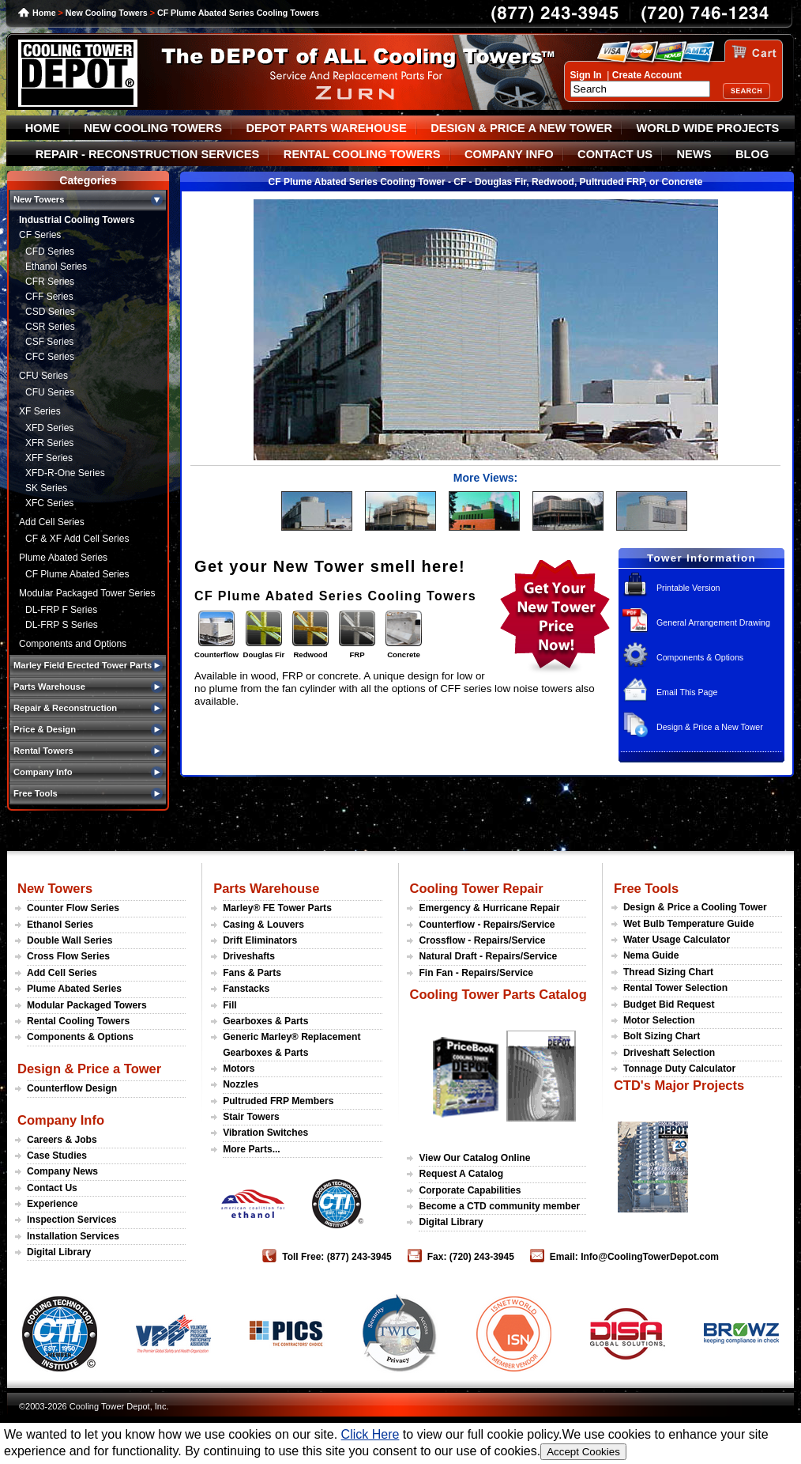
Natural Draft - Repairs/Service (488, 956)
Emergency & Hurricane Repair (489, 908)
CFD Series (49, 251)
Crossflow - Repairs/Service (482, 940)
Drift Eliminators (260, 940)
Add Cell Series (52, 522)
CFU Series (43, 375)
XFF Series (49, 457)
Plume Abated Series (63, 557)
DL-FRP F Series (61, 609)
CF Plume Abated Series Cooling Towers (238, 12)
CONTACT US (614, 154)
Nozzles (240, 1084)
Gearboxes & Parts (265, 1021)
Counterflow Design (72, 1088)
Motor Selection (659, 1020)
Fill (229, 1005)
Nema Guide (651, 955)
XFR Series (49, 442)
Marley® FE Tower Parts (277, 908)
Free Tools (646, 888)
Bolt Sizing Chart (661, 1036)
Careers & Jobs (62, 1139)
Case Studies (57, 1155)
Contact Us (52, 1188)
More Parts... (251, 1149)
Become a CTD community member (499, 1206)
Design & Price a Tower (89, 1068)
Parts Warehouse (266, 888)
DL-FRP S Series (61, 624)
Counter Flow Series (73, 908)
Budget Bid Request (669, 1004)
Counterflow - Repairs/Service (487, 924)
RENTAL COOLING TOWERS (362, 154)
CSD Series (50, 311)
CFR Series (49, 281)
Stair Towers (251, 1116)
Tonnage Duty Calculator (679, 1068)
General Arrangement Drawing (713, 622)
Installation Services (73, 1236)
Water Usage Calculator (676, 939)
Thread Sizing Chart (668, 972)
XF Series (40, 411)
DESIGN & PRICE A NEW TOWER (521, 128)
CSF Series (49, 341)
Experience (52, 1203)
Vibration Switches (265, 1132)
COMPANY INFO (509, 154)
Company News (62, 1171)
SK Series (46, 488)
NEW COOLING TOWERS (153, 128)
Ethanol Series (56, 266)
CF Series (40, 234)
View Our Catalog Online (474, 1157)
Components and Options (72, 643)
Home (44, 12)
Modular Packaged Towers (87, 1005)
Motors (238, 1068)
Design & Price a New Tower (709, 727)
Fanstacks (246, 988)
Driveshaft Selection (669, 1052)
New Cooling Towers (107, 12)
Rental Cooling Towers (78, 1021)
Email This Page (686, 692)
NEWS (694, 154)
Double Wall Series (69, 940)
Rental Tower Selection (675, 987)
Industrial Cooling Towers (76, 219)
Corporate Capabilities (470, 1190)
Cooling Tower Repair (476, 888)
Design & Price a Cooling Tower (695, 907)
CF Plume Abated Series (77, 574)
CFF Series (49, 296)
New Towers (54, 888)
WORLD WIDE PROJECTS (708, 128)
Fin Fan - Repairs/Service (476, 972)
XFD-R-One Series (65, 473)
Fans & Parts (252, 972)
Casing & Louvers (263, 924)
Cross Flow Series (68, 956)
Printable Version (688, 587)
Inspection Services (72, 1219)
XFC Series (49, 503)
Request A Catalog (461, 1173)
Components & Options (699, 657)
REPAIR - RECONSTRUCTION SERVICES (148, 154)
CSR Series (50, 326)
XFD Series (49, 427)
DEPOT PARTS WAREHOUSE (326, 128)
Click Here (370, 1434)
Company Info (60, 1120)
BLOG (752, 154)
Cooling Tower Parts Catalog (497, 994)
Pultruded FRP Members (278, 1101)
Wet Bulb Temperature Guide (688, 923)
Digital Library (59, 1252)
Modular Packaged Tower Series (87, 593)
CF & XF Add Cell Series (77, 538)
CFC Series (49, 356)
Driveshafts (249, 956)
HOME (42, 128)
